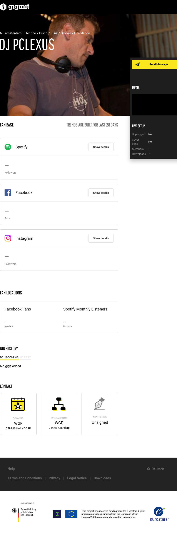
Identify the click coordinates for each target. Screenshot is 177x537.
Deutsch (158, 469)
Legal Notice (77, 478)
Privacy (54, 478)
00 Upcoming (9, 357)
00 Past (25, 357)
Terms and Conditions (25, 478)
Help (11, 469)
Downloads (102, 478)
